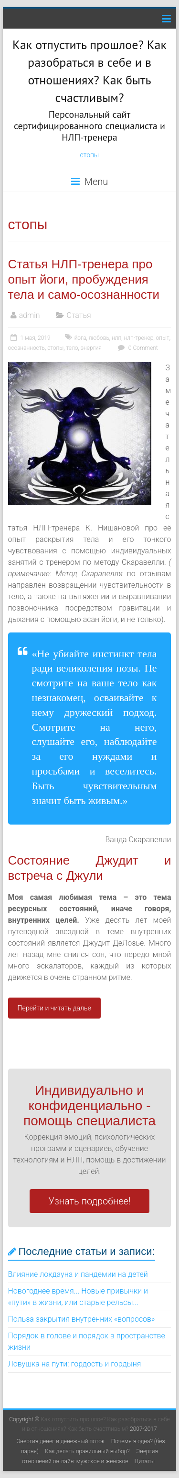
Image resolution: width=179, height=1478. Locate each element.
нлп (116, 338)
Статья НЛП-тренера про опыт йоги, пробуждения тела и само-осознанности (84, 279)
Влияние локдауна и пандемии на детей (78, 1274)
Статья (78, 315)
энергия (91, 348)
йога (80, 338)
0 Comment (137, 348)
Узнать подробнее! (90, 1201)
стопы (89, 155)
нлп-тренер (139, 338)
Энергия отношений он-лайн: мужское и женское (90, 1456)
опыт (162, 338)
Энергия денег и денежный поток (60, 1441)
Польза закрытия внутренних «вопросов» (81, 1319)
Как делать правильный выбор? (87, 1451)
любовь (99, 338)
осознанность (26, 348)
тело (72, 348)
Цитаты (145, 1461)
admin (29, 315)
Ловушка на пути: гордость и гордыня (74, 1363)
